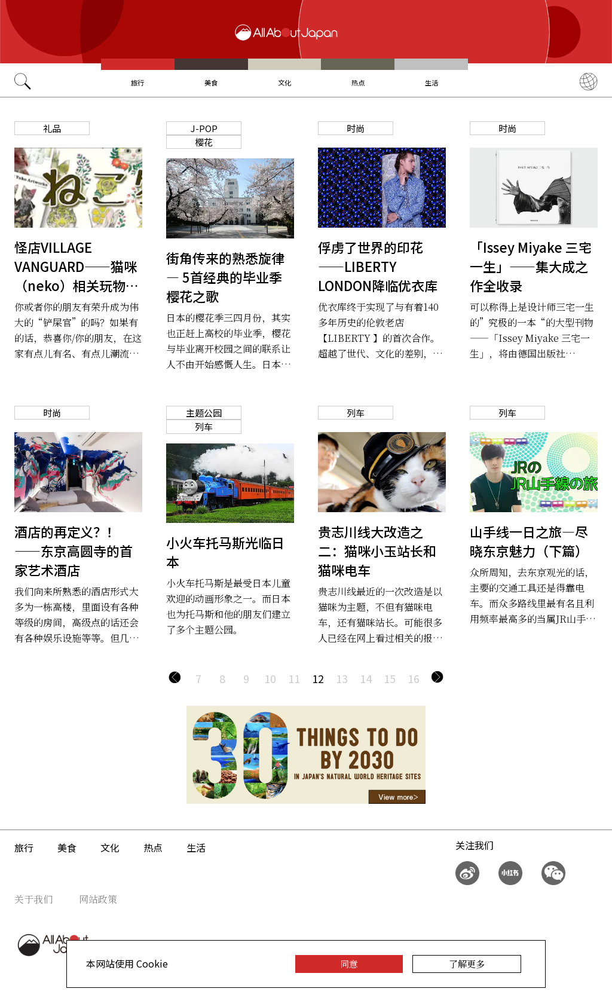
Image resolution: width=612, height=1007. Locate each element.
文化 (284, 82)
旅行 (137, 82)
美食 (211, 82)
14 (366, 678)
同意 (349, 963)
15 (390, 678)
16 (414, 678)
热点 (358, 82)
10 (270, 678)
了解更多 (467, 963)
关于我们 (33, 899)
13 (342, 678)
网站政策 (98, 899)
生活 (431, 82)
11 (294, 678)
